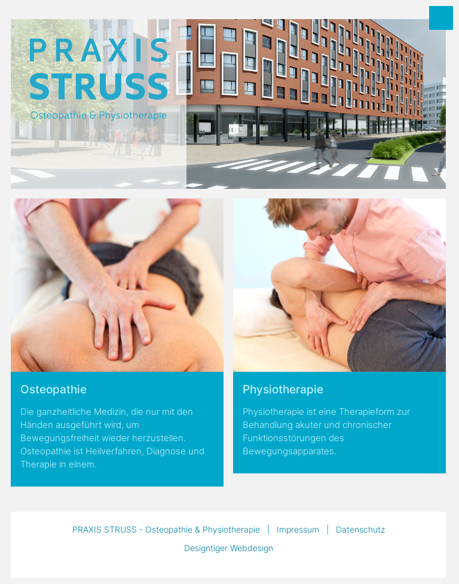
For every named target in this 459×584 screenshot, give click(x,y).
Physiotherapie (283, 389)
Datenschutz (360, 529)
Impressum (298, 529)
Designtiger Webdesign (228, 548)
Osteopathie (53, 389)
